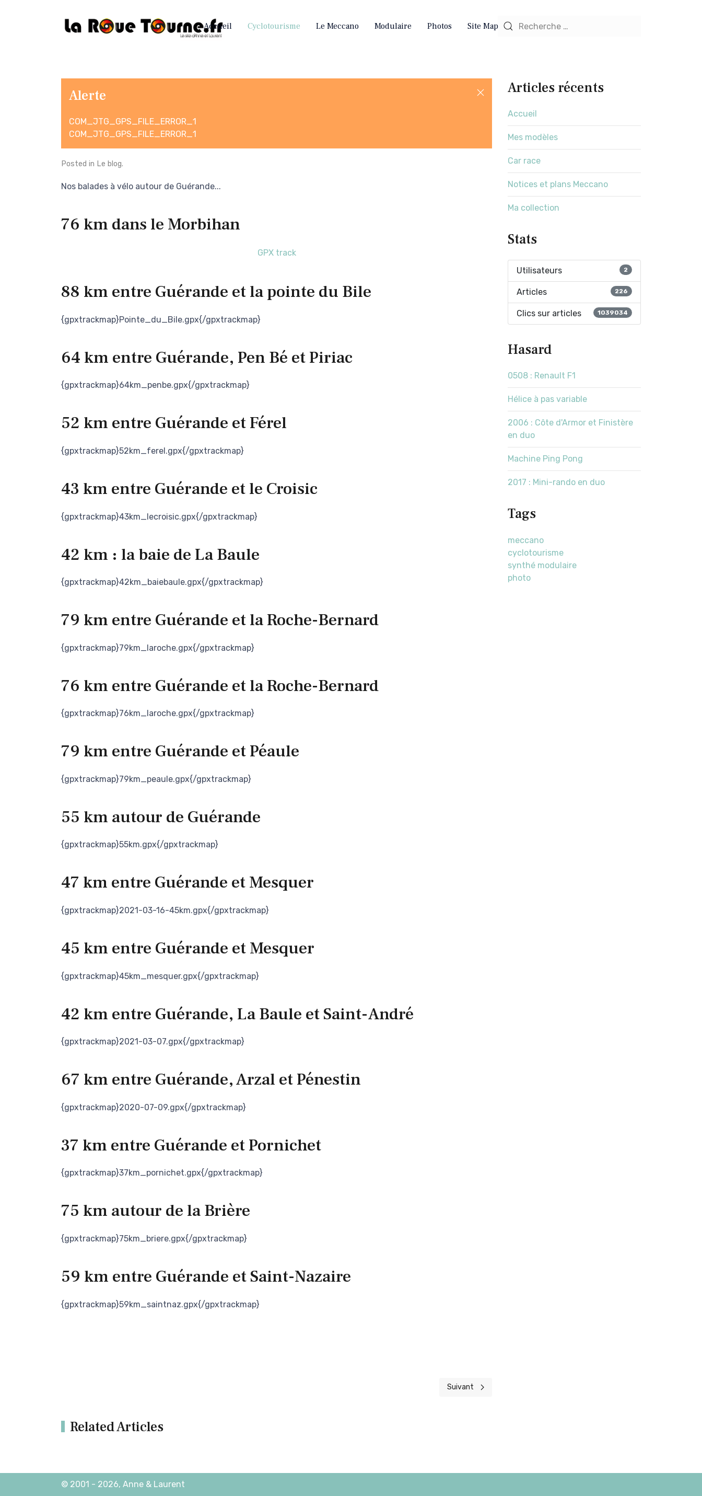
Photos (439, 26)
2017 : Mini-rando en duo (556, 482)
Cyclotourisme (274, 26)
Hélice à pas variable (547, 399)
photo (519, 578)
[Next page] (466, 1387)
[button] (480, 92)
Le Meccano (337, 26)
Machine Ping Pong (545, 459)
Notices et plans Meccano (558, 184)
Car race (524, 161)
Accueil (218, 26)
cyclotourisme (536, 553)
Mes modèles (533, 137)
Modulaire (393, 26)
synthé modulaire (542, 565)
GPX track (277, 253)
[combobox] (569, 26)
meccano (526, 540)
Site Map (482, 26)
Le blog (109, 163)
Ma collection (533, 208)
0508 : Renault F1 (542, 376)
